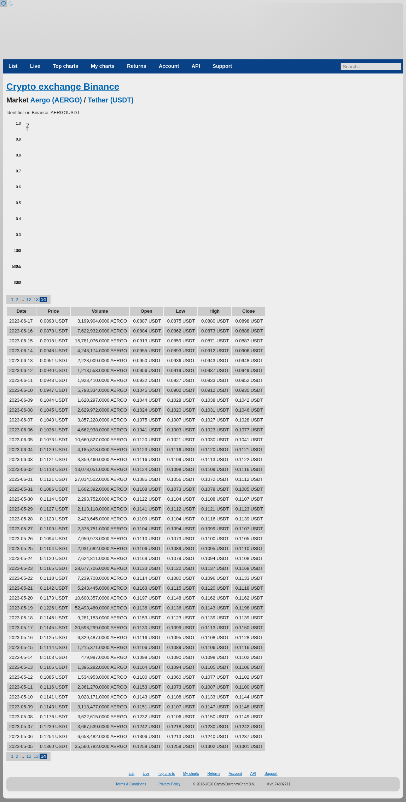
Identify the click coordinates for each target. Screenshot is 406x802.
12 (28, 299)
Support (222, 66)
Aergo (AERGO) (56, 100)
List (12, 66)
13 (36, 299)
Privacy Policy (169, 784)
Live (35, 66)
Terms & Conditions (131, 784)
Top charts (65, 66)
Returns (136, 66)
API (196, 66)
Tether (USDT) (111, 100)
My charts (103, 66)
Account (169, 66)
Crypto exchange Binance (62, 86)
